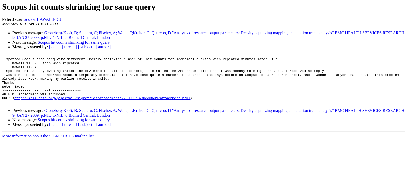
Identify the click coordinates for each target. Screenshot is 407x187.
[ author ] (103, 47)
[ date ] (55, 47)
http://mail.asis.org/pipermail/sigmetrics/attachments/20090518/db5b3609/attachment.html (102, 106)
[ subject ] (86, 47)
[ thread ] (69, 47)
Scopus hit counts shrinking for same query (74, 42)
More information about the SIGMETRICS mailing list (48, 144)
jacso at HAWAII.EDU (42, 19)
